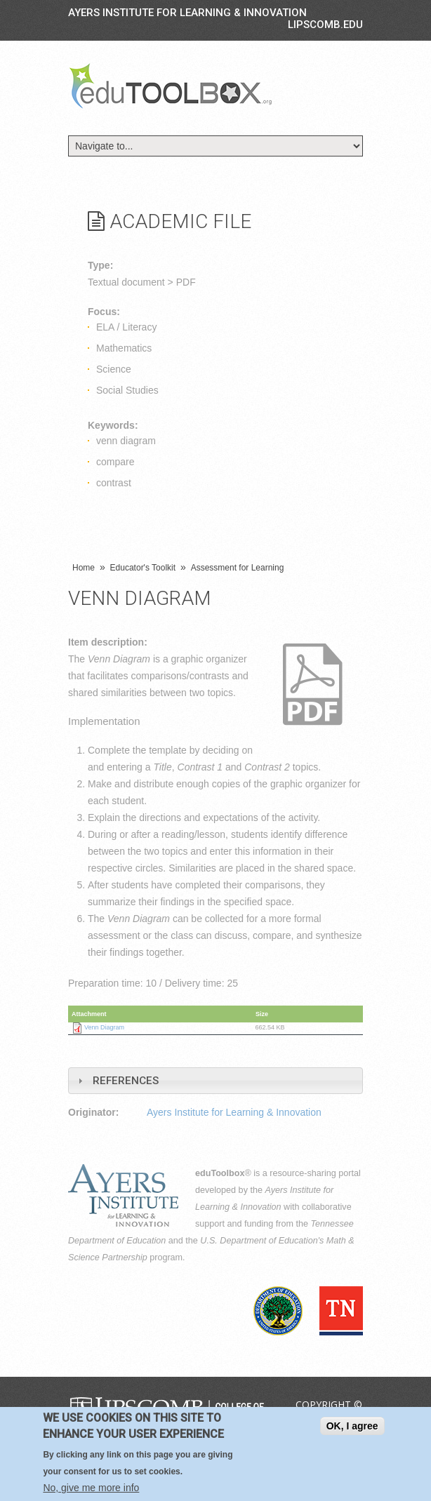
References (126, 1080)
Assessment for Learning (237, 568)
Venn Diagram (104, 1027)
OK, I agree (352, 1426)
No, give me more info (91, 1487)
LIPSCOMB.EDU (325, 24)
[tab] (215, 1080)
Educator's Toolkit (142, 568)
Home (83, 568)
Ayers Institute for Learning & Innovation (187, 12)
